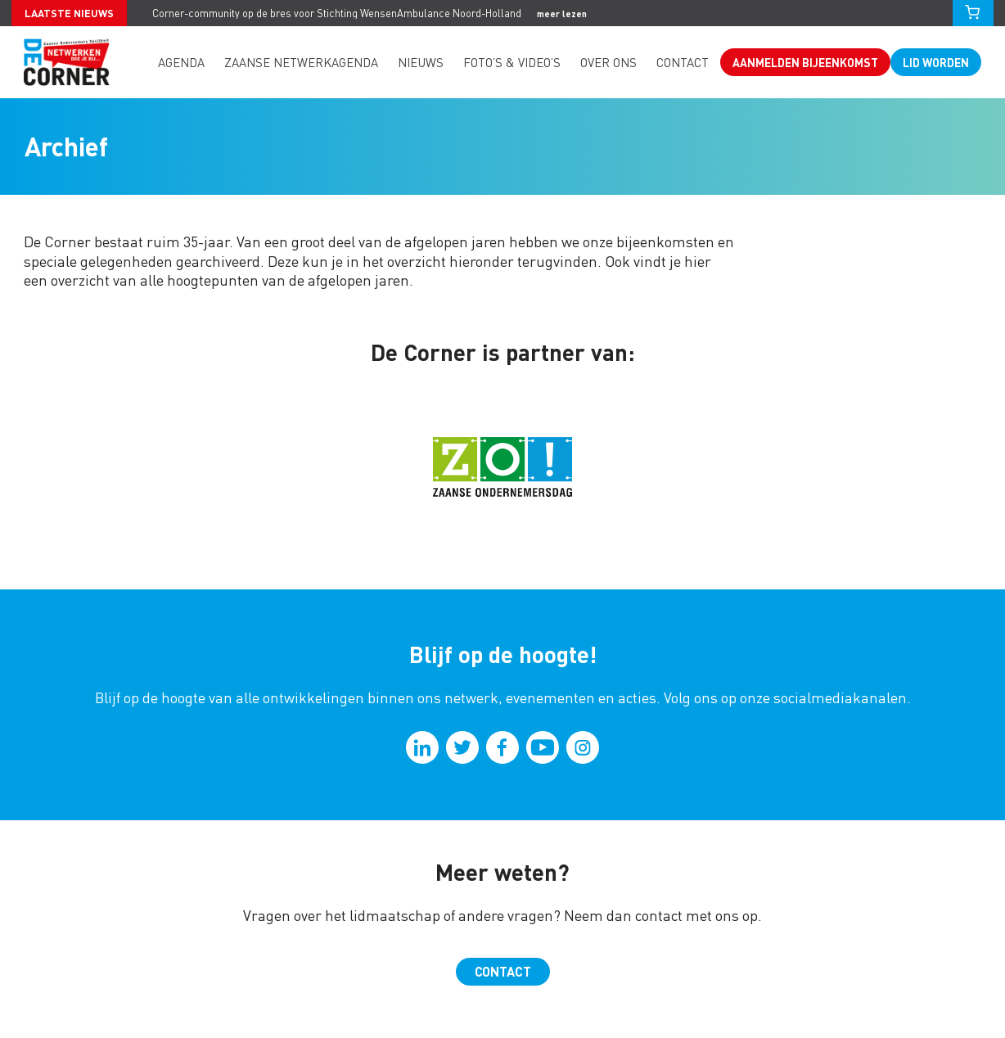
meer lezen (562, 13)
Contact (682, 62)
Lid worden (936, 62)
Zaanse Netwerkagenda (301, 62)
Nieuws (421, 62)
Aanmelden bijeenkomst (805, 62)
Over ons (608, 62)
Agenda (181, 62)
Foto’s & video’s (512, 62)
